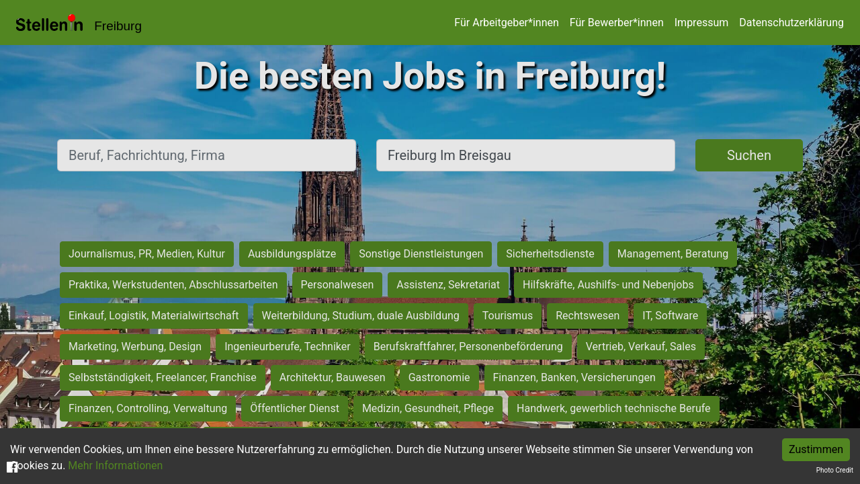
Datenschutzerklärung (791, 22)
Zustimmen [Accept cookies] (816, 449)
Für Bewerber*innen (617, 22)
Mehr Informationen (115, 465)
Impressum (702, 22)
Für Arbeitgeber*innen (506, 22)
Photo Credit (834, 470)
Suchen (749, 155)
